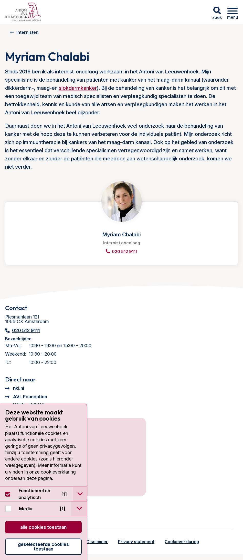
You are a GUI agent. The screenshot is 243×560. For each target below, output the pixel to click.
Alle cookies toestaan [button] (43, 527)
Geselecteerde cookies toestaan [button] (43, 547)
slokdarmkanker (78, 88)
